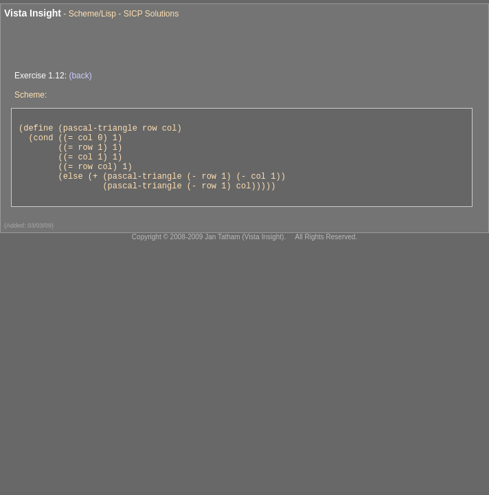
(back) (80, 75)
